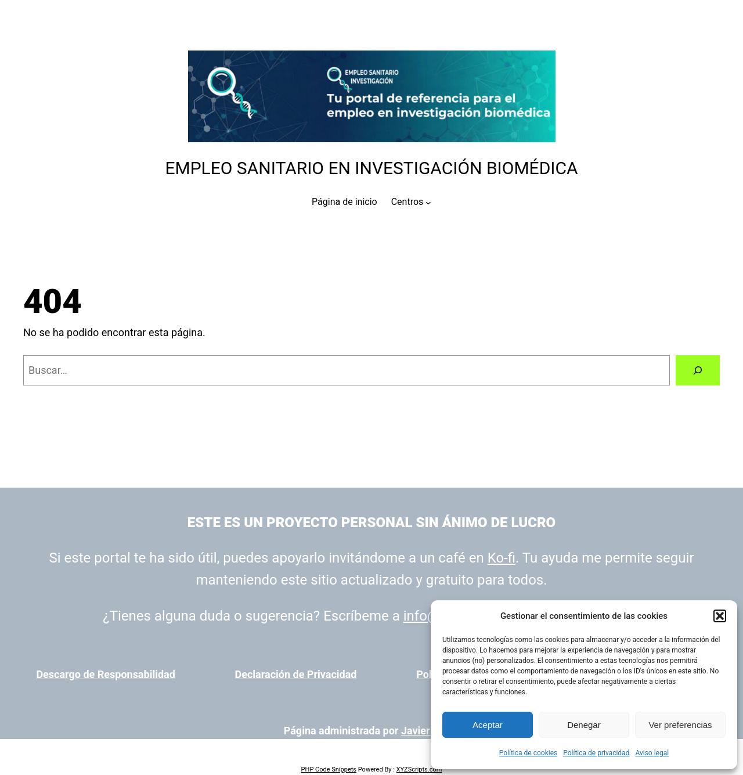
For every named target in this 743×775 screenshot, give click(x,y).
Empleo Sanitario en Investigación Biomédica (371, 168)
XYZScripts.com (419, 769)
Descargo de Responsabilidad (105, 674)
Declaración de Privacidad (296, 674)
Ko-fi (501, 558)
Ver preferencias (680, 725)
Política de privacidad (596, 753)
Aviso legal (652, 753)
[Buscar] (698, 370)
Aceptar (488, 725)
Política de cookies (528, 753)
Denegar (584, 725)
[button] (720, 616)
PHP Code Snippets (328, 769)
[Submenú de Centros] (428, 202)
